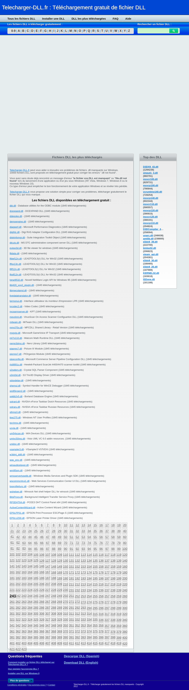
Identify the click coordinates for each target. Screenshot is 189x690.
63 (24, 542)
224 (29, 589)
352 (77, 625)
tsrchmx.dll (15, 422)
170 (65, 572)
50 (65, 537)
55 (95, 537)
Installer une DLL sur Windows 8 (23, 673)
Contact (51, 685)
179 (118, 572)
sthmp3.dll (15, 412)
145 (35, 566)
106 (41, 554)
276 (101, 602)
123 (23, 560)
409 (59, 643)
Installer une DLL (53, 18)
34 (89, 531)
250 (65, 595)
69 (59, 542)
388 (53, 637)
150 (65, 566)
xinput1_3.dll (150, 172)
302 (18, 613)
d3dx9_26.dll (150, 266)
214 (89, 584)
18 (113, 525)
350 (65, 625)
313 (83, 613)
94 (89, 548)
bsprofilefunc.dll (18, 486)
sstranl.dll (15, 401)
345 (35, 625)
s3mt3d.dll (15, 375)
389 (59, 637)
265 (35, 601)
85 (36, 548)
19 (119, 525)
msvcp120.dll (150, 210)
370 (65, 631)
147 (47, 566)
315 (95, 614)
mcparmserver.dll (19, 311)
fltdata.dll (14, 253)
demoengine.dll (18, 221)
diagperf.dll (15, 227)
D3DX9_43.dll (150, 166)
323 (23, 619)
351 (71, 625)
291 (71, 607)
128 (53, 560)
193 (83, 578)
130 (65, 560)
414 (89, 643)
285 (35, 607)
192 (77, 578)
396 (101, 637)
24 (30, 531)
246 (41, 595)
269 (59, 601)
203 (23, 584)
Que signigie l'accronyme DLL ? (23, 669)
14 (89, 525)
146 (41, 566)
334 (89, 619)
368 (53, 631)
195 (95, 578)
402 (18, 643)
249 (59, 595)
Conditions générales (16, 685)
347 (47, 625)
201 (12, 584)
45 (36, 537)
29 (59, 531)
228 (53, 589)
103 (23, 554)
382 (18, 637)
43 (24, 537)
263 (23, 601)
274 (89, 602)
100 (124, 548)
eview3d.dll (15, 248)
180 (124, 572)
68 (53, 542)
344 (29, 625)
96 (101, 548)
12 (77, 525)
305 (35, 613)
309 (59, 613)
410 (65, 643)
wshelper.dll (16, 491)
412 (77, 643)
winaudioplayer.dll (19, 465)
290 (65, 607)
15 (95, 525)
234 (89, 590)
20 (125, 525)
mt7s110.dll (16, 338)
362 (18, 631)
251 (71, 595)
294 (89, 608)
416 (101, 643)
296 (101, 608)
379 (118, 631)
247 (47, 595)
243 (23, 595)
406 (41, 643)
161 (12, 572)
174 (89, 572)
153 (83, 566)
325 (35, 619)
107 (47, 554)
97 (107, 548)
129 (59, 560)
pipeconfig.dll (17, 359)
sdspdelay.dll (16, 380)
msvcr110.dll (150, 204)
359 (118, 625)
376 (101, 631)
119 (118, 554)
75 (95, 542)
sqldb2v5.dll (16, 396)
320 (124, 614)
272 (77, 601)
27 (47, 531)
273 (83, 602)
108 (53, 554)
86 (42, 548)
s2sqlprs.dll (16, 370)
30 (65, 531)
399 (118, 637)
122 (18, 560)
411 (71, 643)
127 (47, 560)
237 (107, 590)
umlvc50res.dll (17, 438)
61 (12, 542)
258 (112, 596)
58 (113, 537)
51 (71, 537)
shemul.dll (15, 385)
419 (118, 643)
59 (119, 537)
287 (47, 607)
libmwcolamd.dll (18, 290)
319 (118, 614)
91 (71, 548)
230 (65, 589)
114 (89, 554)
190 (65, 578)
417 (107, 643)
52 (77, 537)
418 (112, 643)
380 (124, 631)
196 (101, 578)
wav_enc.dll (16, 460)
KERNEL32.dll (151, 273)
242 (18, 595)
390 (65, 637)
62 (18, 542)
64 (30, 542)
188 (53, 578)
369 (59, 631)
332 (77, 619)
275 (95, 602)
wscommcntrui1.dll (19, 481)
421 (12, 649)
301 (12, 613)
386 (41, 637)
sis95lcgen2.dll (17, 391)
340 (124, 619)
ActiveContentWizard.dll (22, 507)
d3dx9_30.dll (150, 260)
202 (18, 584)
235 (95, 590)
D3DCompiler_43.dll (154, 229)
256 (101, 596)
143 (23, 566)
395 (95, 637)
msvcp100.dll (150, 185)
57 (107, 537)
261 (12, 601)
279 (118, 602)
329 (59, 619)
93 (83, 548)
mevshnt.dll (16, 317)
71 (71, 542)
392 (77, 637)
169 (59, 572)
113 (83, 554)
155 (95, 566)
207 (47, 584)
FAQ (115, 18)
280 (124, 602)
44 (30, 537)
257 (107, 596)
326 (41, 619)
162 (18, 572)
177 (107, 572)
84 (30, 548)
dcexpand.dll (16, 211)
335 (95, 619)
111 (71, 554)
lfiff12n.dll (15, 269)
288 (53, 607)
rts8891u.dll (16, 364)
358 (112, 625)
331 (71, 619)
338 (112, 619)
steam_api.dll (150, 254)
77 (107, 542)
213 (83, 584)
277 (107, 602)
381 (12, 637)
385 (35, 637)
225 (35, 589)
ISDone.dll (149, 279)
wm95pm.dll (16, 470)
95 (95, 548)
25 (36, 531)
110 (65, 554)
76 (101, 542)
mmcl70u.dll (16, 327)
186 (41, 578)
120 (124, 554)
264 (29, 601)
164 (29, 572)
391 (71, 637)
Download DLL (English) (81, 662)
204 (29, 584)
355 (95, 625)
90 (65, 548)
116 (101, 554)
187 (47, 578)
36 (101, 531)
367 (47, 631)
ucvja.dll (14, 428)
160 (124, 566)
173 (83, 572)
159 (118, 566)
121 (12, 560)
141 (12, 566)
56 (101, 537)
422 (18, 649)
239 (118, 590)
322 (18, 619)
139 (118, 560)
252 (77, 596)
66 (42, 542)
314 (89, 613)
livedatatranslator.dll (20, 295)
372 (77, 631)
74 (89, 542)
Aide (128, 18)
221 (12, 589)
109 (59, 554)
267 (47, 601)
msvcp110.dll (150, 223)
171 (71, 572)
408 (53, 643)
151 (71, 566)
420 (124, 643)
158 (112, 566)
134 (89, 560)
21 (12, 531)
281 (12, 607)
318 (112, 614)
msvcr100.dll (150, 179)
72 (77, 542)
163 (23, 572)
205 (35, 584)
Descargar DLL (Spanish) (81, 656)
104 (29, 554)
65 (36, 542)
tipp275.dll (15, 417)
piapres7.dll (16, 348)
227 (47, 589)
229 (59, 589)
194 (89, 578)
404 (29, 643)
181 (12, 578)
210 (65, 584)
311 (71, 613)
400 (124, 637)
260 (124, 596)
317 (107, 614)
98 (113, 548)
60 (125, 537)
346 (41, 625)
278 (112, 602)
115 (95, 554)
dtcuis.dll (14, 242)
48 (53, 537)
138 (112, 560)
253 (83, 596)
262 (18, 601)
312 (77, 613)
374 (89, 631)
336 (101, 619)
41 (12, 536)
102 (18, 554)
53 (83, 537)
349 (59, 625)
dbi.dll (13, 205)
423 (23, 649)
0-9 (13, 30)
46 (42, 537)
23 (24, 531)
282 (18, 607)
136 (101, 560)
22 (18, 531)
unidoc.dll (15, 444)
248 (53, 595)
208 (53, 584)
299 (118, 608)
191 (71, 578)
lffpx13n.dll (15, 264)
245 (35, 595)
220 (124, 584)
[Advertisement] (28, 94)
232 (77, 590)
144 (29, 566)
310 (65, 613)
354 (89, 625)
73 (83, 542)
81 (12, 548)
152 (77, 566)
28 (53, 531)
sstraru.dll (15, 407)
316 (101, 614)
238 (112, 590)
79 (119, 542)
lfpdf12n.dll (15, 274)
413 (83, 643)
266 (41, 601)
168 (53, 572)
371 (71, 631)
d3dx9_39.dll (150, 241)
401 (12, 643)
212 (77, 584)
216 (101, 584)
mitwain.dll (15, 322)
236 (101, 590)
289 (59, 607)
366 (41, 631)
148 (53, 566)
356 (101, 625)
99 (119, 548)
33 (83, 531)
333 (83, 619)
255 (95, 596)
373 (83, 631)
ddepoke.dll (16, 216)
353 (83, 625)
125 (35, 560)
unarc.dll (148, 235)
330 (65, 619)
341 (12, 625)
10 (65, 525)
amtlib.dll (148, 238)
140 (124, 560)
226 (41, 589)
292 (77, 607)
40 (125, 531)
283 (23, 607)
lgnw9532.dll (16, 280)
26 (42, 531)
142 (18, 566)
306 (41, 613)
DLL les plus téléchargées (89, 18)
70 (65, 542)
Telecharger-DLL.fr (20, 170)
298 (112, 608)
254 (89, 596)
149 (59, 566)
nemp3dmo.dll (17, 343)
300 (124, 608)
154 (89, 566)
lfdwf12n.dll (16, 258)
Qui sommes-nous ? (37, 685)
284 (29, 607)
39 (119, 531)
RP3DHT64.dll (17, 502)
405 (35, 643)
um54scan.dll (17, 433)
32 (77, 531)
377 (107, 631)
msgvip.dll (15, 332)
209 (59, 584)
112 (77, 554)
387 (47, 637)
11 (71, 525)
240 (124, 590)
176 (101, 572)
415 (95, 643)
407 (47, 643)
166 (41, 572)
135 (95, 560)
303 (23, 613)
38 (113, 531)
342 (18, 625)
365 (35, 631)
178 (112, 572)
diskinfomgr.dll (17, 237)
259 (118, 596)
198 (112, 578)
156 (101, 566)
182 (18, 578)
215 (95, 584)
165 (35, 572)
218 (112, 584)
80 (125, 542)
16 (101, 525)
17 (107, 525)
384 (29, 637)
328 (53, 619)
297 (107, 608)
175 (95, 572)
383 (23, 637)
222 (18, 589)
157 (107, 566)
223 (23, 589)
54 (89, 537)
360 (124, 625)
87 (47, 548)
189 (59, 578)
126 (41, 560)
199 (118, 578)
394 (89, 637)
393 (83, 637)
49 (59, 537)
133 (83, 560)
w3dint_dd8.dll (17, 454)
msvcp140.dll (150, 198)
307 (47, 613)
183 (23, 578)
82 (18, 548)
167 (47, 572)
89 (59, 548)
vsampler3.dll (17, 449)
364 (29, 631)
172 (77, 572)
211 (71, 584)
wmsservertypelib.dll (20, 475)
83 (24, 548)
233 (83, 590)
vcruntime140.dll (152, 191)
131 (71, 560)
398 (112, 637)
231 (71, 590)
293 (83, 607)
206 (41, 584)
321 (12, 619)
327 (47, 619)
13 (83, 525)
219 (118, 584)
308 (53, 613)
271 (71, 601)
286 (41, 607)
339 (118, 619)
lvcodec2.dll (16, 306)
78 (113, 542)
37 (107, 531)
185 (35, 578)
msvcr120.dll (150, 216)
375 (95, 631)
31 (71, 531)
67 (47, 542)
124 (29, 560)
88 (53, 548)
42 (18, 537)
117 (107, 554)
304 (29, 613)
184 (29, 578)
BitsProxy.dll (16, 497)
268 (53, 601)
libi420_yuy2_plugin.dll (22, 285)
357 (107, 625)
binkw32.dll (149, 248)
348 (53, 625)
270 (65, 601)
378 (112, 631)
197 (107, 578)
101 (12, 554)
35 (95, 531)
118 (112, 554)
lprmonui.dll (16, 301)
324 (29, 619)
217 (107, 584)
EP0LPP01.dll (17, 512)
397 (107, 637)
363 (23, 631)
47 (47, 537)
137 (107, 560)
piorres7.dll (15, 354)
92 (77, 548)
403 (23, 643)
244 (29, 595)
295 (95, 608)
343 (23, 625)
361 (12, 631)
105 (35, 554)
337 (107, 619)
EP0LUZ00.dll (17, 518)
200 (124, 578)
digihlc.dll (14, 232)
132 (77, 560)
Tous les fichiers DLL (21, 18)
